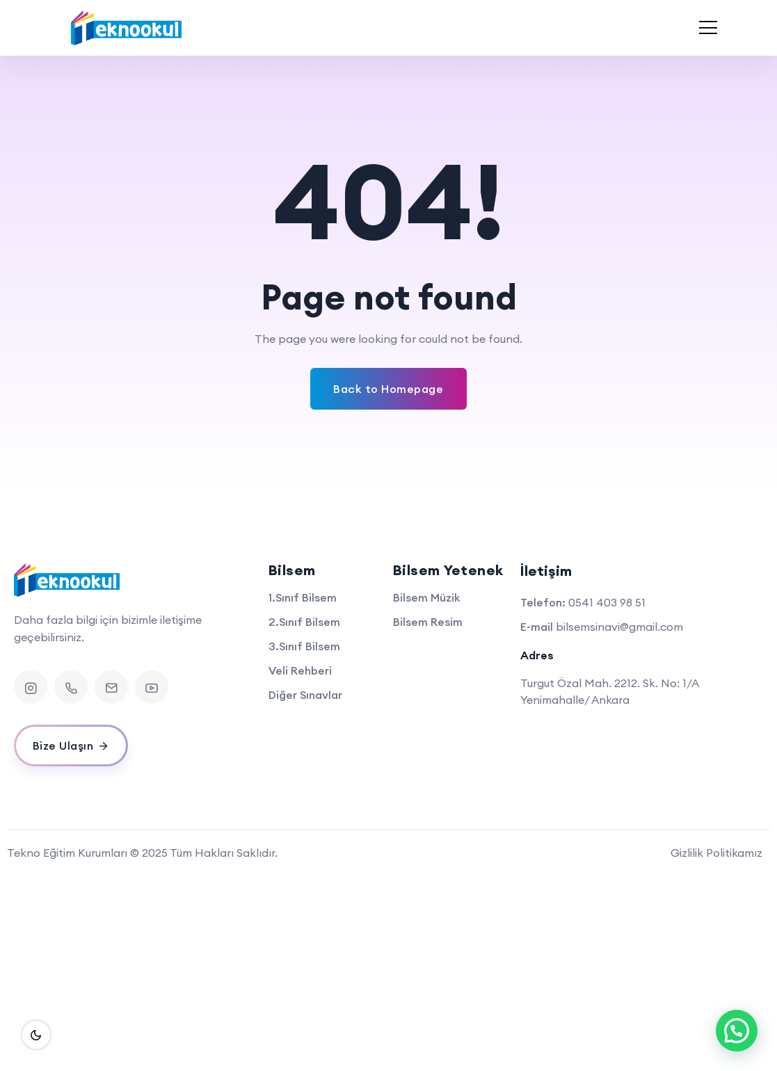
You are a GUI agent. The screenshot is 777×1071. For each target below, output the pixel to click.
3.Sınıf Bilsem (304, 646)
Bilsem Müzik (426, 597)
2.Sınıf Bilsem (304, 622)
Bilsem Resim (428, 622)
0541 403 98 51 (607, 602)
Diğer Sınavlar (305, 695)
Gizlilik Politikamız (716, 853)
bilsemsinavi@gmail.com (619, 627)
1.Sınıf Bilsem (303, 597)
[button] (737, 1031)
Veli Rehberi (300, 670)
